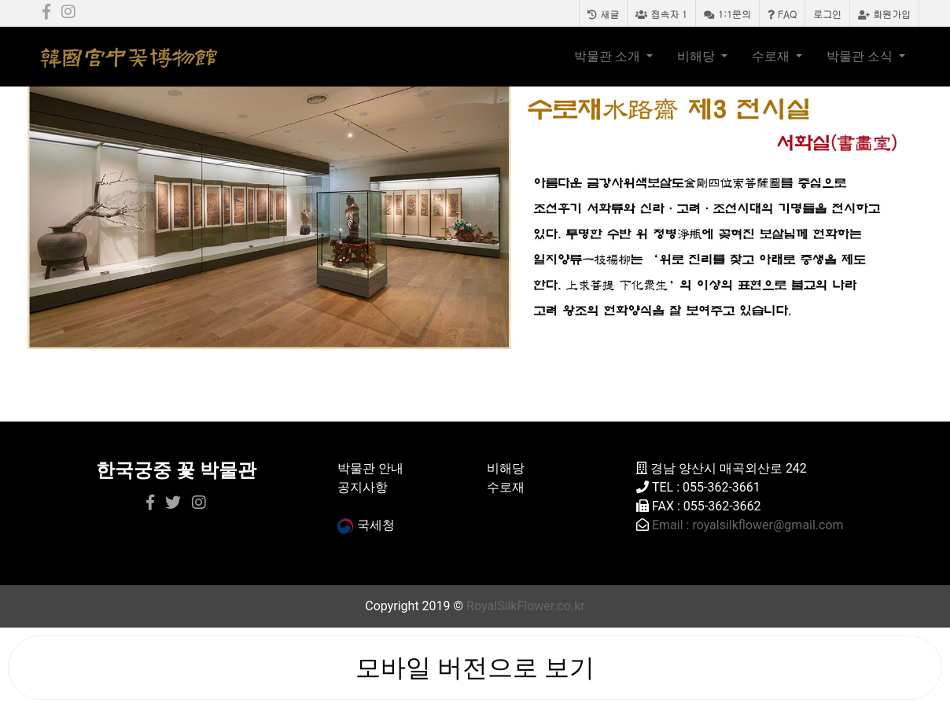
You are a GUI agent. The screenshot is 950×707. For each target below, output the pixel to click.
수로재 (772, 56)
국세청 (366, 524)
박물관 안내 (370, 468)
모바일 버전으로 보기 (475, 668)
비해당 (697, 56)
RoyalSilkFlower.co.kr (525, 605)
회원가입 (884, 13)
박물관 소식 (861, 56)
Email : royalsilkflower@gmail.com (748, 524)
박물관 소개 (608, 56)
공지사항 (362, 487)
